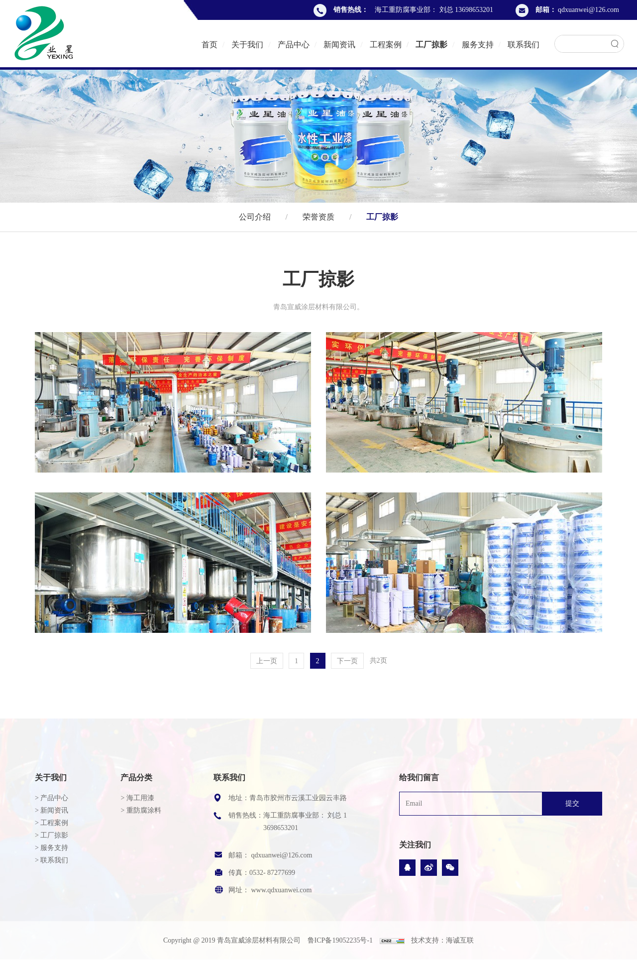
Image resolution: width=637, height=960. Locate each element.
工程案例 (386, 44)
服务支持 (478, 44)
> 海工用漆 (137, 798)
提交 (572, 803)
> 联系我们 (51, 860)
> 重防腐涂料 (140, 810)
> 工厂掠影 (51, 835)
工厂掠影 (431, 44)
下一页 (347, 676)
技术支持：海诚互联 (442, 940)
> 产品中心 (51, 798)
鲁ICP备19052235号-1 (340, 940)
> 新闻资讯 (51, 810)
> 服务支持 (51, 847)
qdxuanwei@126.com (588, 9)
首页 (209, 44)
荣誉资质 (318, 217)
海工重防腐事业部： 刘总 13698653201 (434, 9)
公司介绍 (256, 217)
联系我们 (523, 44)
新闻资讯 (339, 44)
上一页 (266, 676)
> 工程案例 (51, 823)
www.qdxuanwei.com (281, 890)
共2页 (378, 676)
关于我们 (247, 44)
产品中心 (294, 44)
